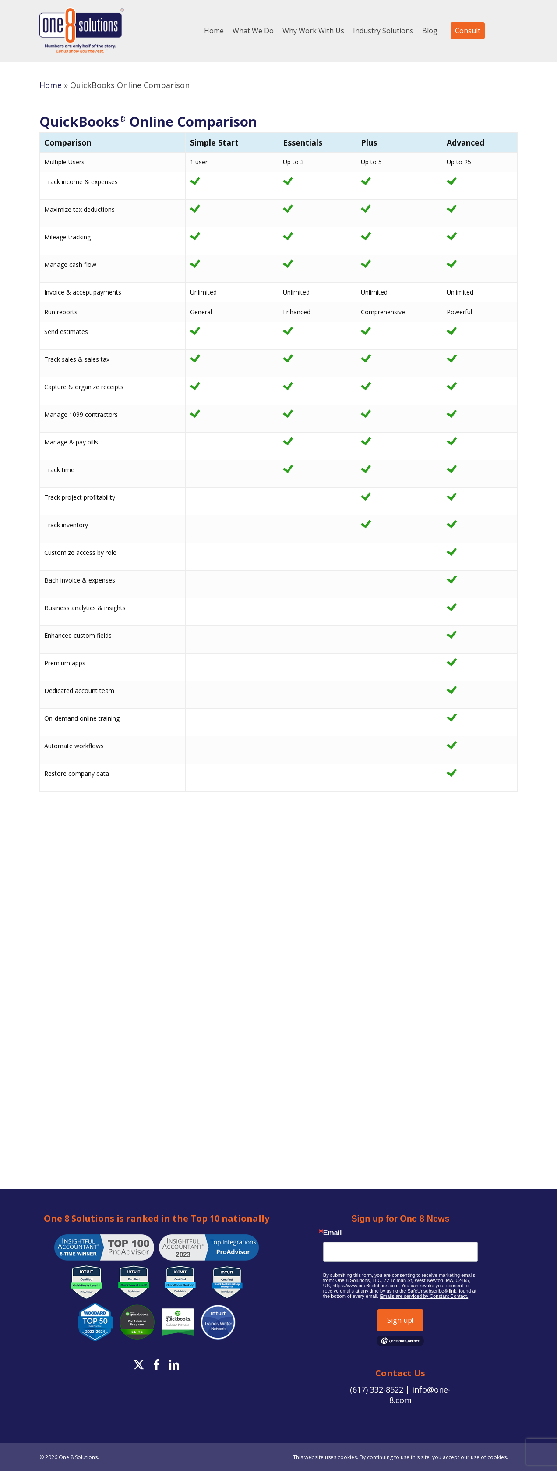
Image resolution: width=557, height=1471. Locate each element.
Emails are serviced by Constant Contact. (424, 1296)
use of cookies (489, 1457)
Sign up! (400, 1320)
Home (50, 85)
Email (332, 1232)
